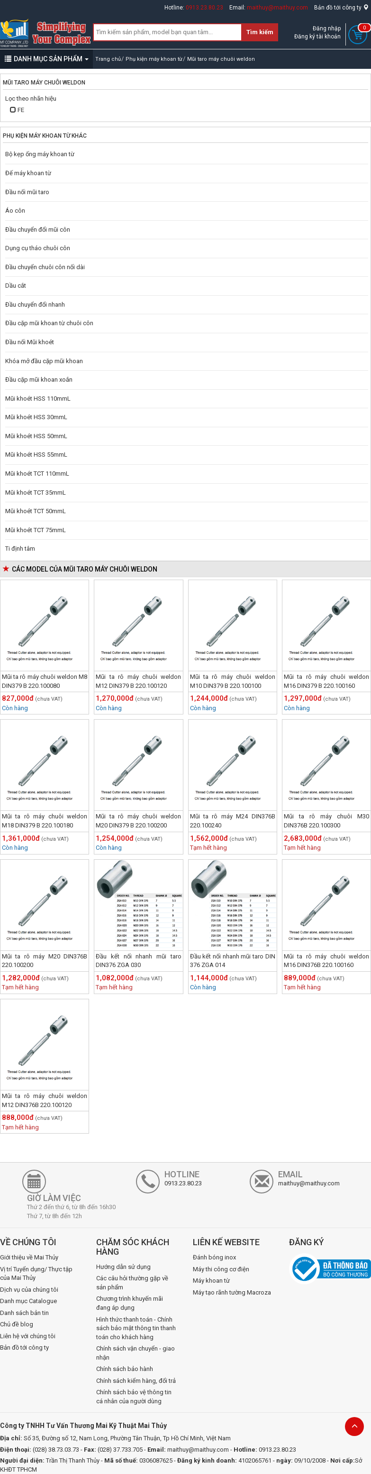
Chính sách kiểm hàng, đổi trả (136, 1380)
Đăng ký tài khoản (317, 36)
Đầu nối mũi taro (27, 192)
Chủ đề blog (16, 1324)
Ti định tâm (20, 548)
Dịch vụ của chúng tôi (29, 1289)
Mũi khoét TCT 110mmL (37, 473)
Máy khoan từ (211, 1280)
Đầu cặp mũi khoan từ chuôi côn (49, 323)
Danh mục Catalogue (28, 1301)
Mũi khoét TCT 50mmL (35, 511)
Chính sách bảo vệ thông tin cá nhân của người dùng (134, 1397)
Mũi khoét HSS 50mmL (36, 436)
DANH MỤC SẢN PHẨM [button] (47, 59)
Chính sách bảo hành (124, 1368)
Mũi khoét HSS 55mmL (36, 454)
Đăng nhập (327, 28)
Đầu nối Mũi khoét (29, 342)
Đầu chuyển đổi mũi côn (37, 229)
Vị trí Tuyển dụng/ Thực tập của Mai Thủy (36, 1274)
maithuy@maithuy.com (277, 7)
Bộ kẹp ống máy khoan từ (39, 154)
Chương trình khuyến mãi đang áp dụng (129, 1303)
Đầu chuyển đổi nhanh (35, 304)
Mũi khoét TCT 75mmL (35, 530)
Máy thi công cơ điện (221, 1269)
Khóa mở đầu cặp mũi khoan (44, 361)
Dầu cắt (15, 285)
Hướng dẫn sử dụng (123, 1266)
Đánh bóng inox (214, 1257)
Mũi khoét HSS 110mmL (38, 398)
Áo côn (15, 210)
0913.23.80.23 (204, 7)
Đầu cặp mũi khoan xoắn (38, 379)
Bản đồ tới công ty (341, 7)
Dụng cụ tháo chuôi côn (37, 248)
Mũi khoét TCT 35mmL (35, 492)
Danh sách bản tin (24, 1312)
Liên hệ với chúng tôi (27, 1336)
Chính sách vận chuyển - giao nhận (135, 1353)
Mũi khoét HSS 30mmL (36, 417)
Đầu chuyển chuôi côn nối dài (45, 267)
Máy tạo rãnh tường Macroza (232, 1292)
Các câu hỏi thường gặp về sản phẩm (132, 1283)
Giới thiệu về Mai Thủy (29, 1257)
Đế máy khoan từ (28, 173)
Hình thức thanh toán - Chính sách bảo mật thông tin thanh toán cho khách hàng (136, 1328)
